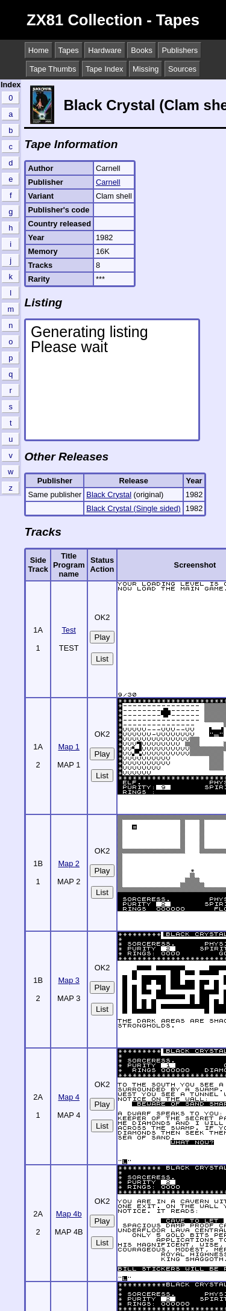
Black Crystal (108, 494)
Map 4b (69, 1213)
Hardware (104, 50)
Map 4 (69, 1097)
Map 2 (69, 863)
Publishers (180, 50)
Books (141, 50)
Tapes (68, 50)
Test (68, 629)
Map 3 (69, 980)
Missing (146, 68)
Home (38, 50)
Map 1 (69, 746)
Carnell (108, 182)
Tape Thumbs (53, 68)
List (102, 658)
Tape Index (105, 68)
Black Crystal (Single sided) (133, 508)
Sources (182, 68)
